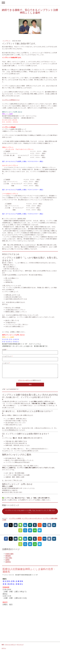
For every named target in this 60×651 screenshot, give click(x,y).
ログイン (4, 648)
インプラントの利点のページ (10, 100)
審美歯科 (8, 556)
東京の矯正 (8, 558)
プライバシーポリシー (24, 380)
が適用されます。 (30, 380)
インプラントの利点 (15, 518)
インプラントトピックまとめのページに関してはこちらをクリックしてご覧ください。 (30, 511)
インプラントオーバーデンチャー (32, 518)
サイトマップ (20, 644)
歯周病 (7, 560)
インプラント (7, 41)
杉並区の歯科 (9, 554)
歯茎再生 (8, 562)
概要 (3, 644)
